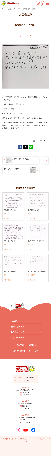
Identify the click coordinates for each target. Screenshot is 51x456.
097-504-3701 (26, 408)
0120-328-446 (26, 406)
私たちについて (17, 332)
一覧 (46, 160)
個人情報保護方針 (19, 351)
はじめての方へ (17, 338)
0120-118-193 (26, 392)
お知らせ (32, 345)
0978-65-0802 (26, 422)
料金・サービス (17, 327)
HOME (14, 321)
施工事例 (20, 345)
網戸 (26, 36)
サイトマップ (33, 351)
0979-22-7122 (26, 395)
